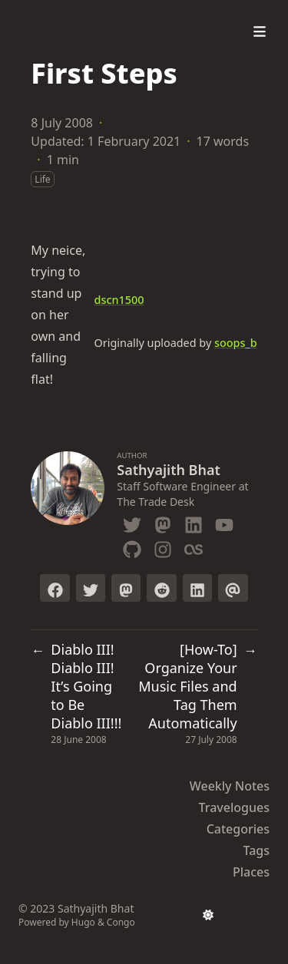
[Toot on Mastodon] (126, 588)
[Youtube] (224, 522)
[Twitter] (132, 522)
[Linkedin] (193, 522)
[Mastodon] (162, 522)
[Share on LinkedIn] (197, 588)
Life (42, 179)
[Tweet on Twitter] (90, 588)
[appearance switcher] (208, 914)
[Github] (132, 546)
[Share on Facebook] (54, 588)
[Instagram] (162, 546)
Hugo (83, 922)
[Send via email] (232, 588)
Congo (121, 922)
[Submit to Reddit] (161, 588)
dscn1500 (119, 299)
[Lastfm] (193, 546)
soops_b (235, 342)
